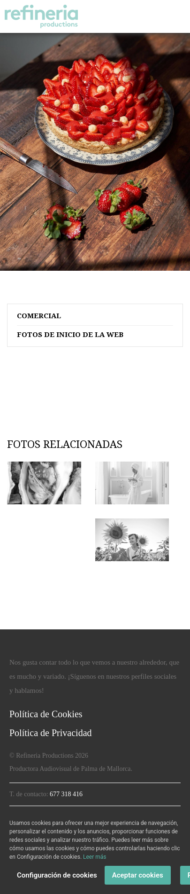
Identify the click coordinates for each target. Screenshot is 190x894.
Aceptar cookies (137, 875)
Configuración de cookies (57, 875)
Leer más (94, 857)
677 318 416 (66, 794)
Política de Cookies (46, 714)
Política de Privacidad (50, 733)
